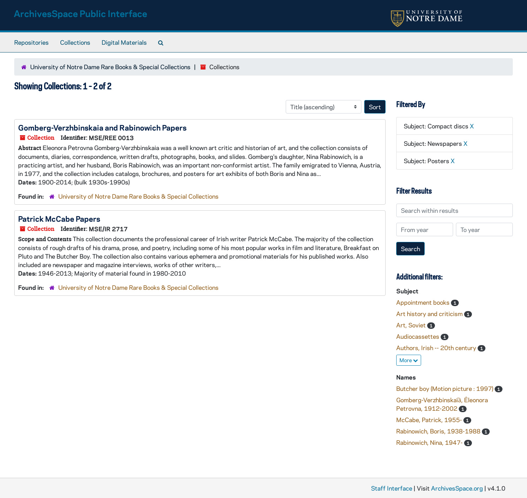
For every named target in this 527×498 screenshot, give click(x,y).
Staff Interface (391, 488)
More (408, 360)
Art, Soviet (411, 325)
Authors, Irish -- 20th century (437, 348)
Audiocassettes (418, 336)
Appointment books (423, 302)
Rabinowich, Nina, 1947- (430, 442)
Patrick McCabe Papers (59, 218)
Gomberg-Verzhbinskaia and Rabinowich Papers (102, 127)
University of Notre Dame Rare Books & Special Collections (110, 67)
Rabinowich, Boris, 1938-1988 (439, 431)
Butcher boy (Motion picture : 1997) (445, 388)
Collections (75, 42)
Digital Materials (124, 42)
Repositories (31, 42)
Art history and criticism (430, 313)
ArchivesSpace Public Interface (80, 13)
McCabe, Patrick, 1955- (429, 420)
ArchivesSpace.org (457, 488)
